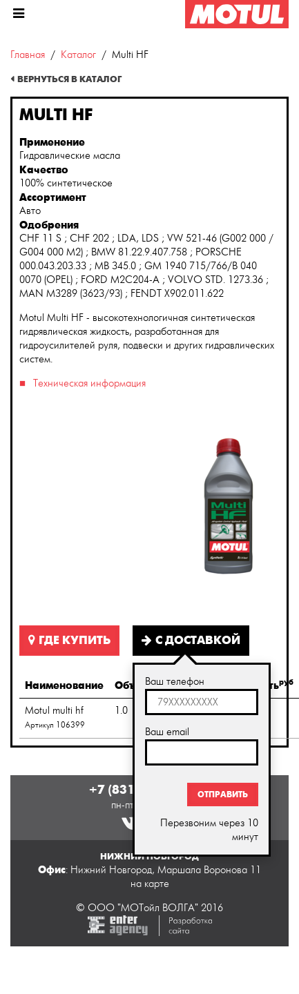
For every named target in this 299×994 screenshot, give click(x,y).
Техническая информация (89, 383)
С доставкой (191, 640)
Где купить (69, 640)
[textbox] (201, 702)
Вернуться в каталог (69, 79)
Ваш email (167, 732)
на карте (150, 884)
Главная (27, 55)
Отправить (222, 794)
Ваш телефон (174, 682)
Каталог (78, 55)
